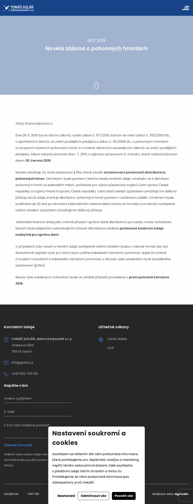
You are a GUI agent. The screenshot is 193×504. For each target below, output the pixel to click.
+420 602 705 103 (24, 373)
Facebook (11, 494)
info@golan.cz (22, 362)
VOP (110, 348)
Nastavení (66, 496)
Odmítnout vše (93, 496)
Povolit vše (124, 496)
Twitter (33, 494)
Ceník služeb (117, 339)
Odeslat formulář (18, 445)
